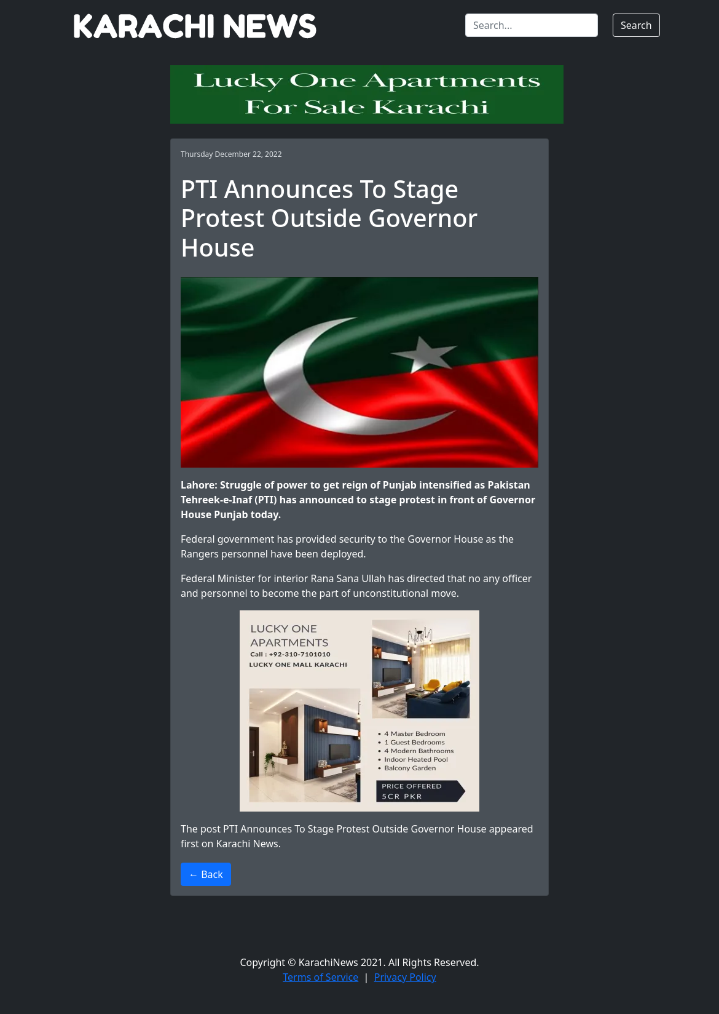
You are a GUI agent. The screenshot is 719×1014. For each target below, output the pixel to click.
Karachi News (247, 843)
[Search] (531, 25)
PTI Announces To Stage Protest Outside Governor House (355, 829)
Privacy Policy (405, 977)
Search (636, 25)
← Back (206, 874)
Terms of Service (320, 977)
